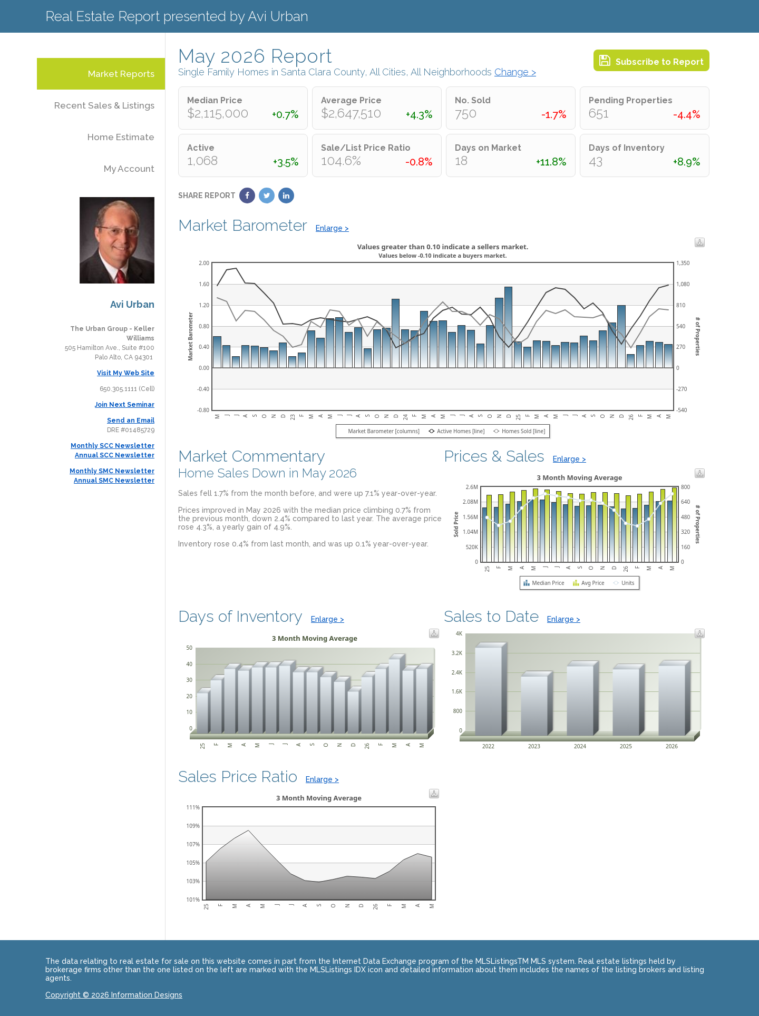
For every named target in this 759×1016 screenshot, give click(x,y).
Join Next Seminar (124, 404)
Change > (515, 71)
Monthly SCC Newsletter (112, 446)
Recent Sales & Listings (104, 105)
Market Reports (121, 74)
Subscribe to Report (651, 60)
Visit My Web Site (125, 373)
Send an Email (130, 420)
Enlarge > (332, 228)
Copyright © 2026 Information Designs (113, 995)
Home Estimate (120, 137)
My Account (129, 168)
